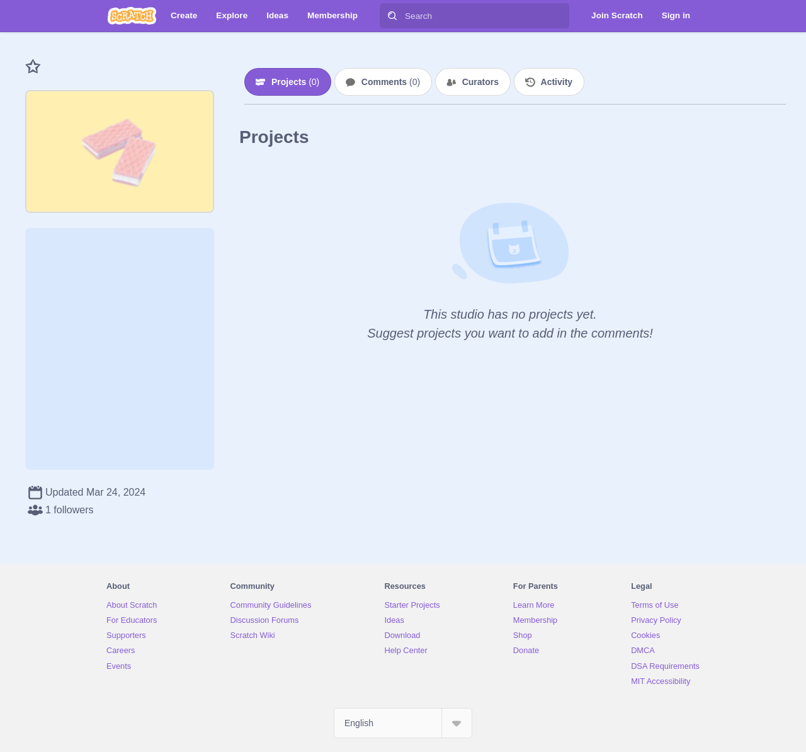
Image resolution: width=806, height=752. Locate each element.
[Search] (392, 15)
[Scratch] (131, 15)
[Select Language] (403, 723)
